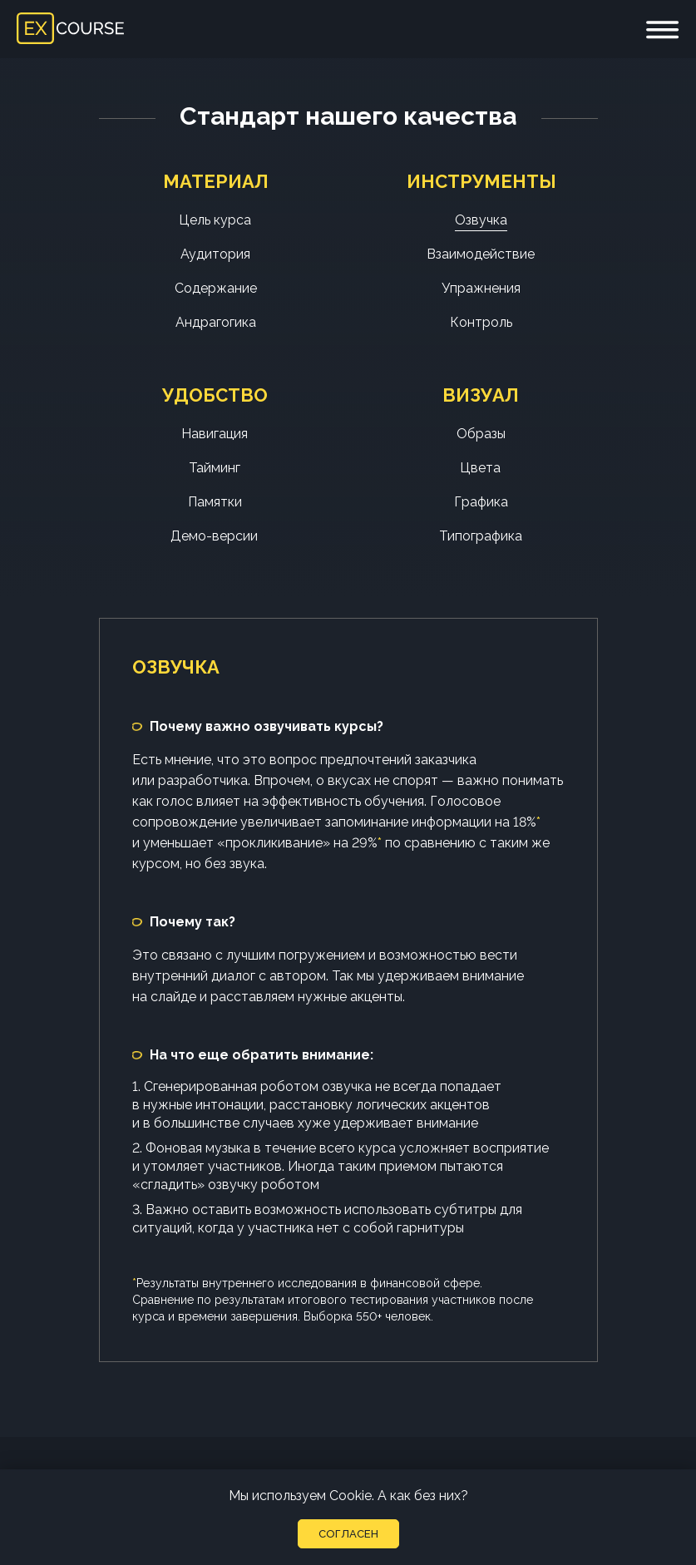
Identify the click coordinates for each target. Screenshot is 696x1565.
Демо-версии (214, 536)
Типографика (480, 536)
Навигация (214, 434)
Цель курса (215, 220)
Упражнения (481, 288)
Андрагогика (215, 322)
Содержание (216, 288)
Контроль (481, 322)
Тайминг (214, 468)
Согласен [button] (348, 1534)
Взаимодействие (481, 254)
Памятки (215, 502)
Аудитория (215, 254)
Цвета (480, 468)
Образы (481, 434)
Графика (481, 502)
